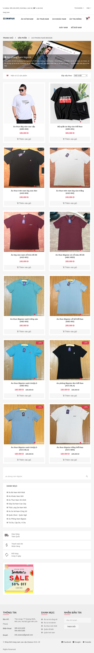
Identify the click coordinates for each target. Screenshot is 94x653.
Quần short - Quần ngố (18, 515)
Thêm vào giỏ (24, 139)
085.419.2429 (14, 8)
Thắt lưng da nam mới (18, 507)
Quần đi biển (47, 629)
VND (88, 8)
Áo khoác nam (59, 19)
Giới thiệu (23, 8)
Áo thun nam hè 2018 (17, 500)
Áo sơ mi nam (27, 19)
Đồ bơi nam (76, 27)
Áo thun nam (43, 19)
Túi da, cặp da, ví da (17, 523)
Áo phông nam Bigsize (17, 519)
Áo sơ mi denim (48, 623)
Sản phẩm (22, 38)
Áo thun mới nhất (49, 626)
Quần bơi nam (48, 633)
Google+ (77, 642)
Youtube (87, 642)
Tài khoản (78, 8)
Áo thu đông (75, 19)
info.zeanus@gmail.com (24, 635)
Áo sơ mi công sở (49, 619)
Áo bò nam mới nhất (17, 492)
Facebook (66, 642)
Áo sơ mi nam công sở (18, 511)
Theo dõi (71, 627)
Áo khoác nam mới (16, 496)
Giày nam (63, 27)
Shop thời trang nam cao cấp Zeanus (19, 642)
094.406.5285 (20, 631)
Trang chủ (8, 38)
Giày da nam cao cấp (17, 504)
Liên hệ (30, 8)
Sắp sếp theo (74, 75)
